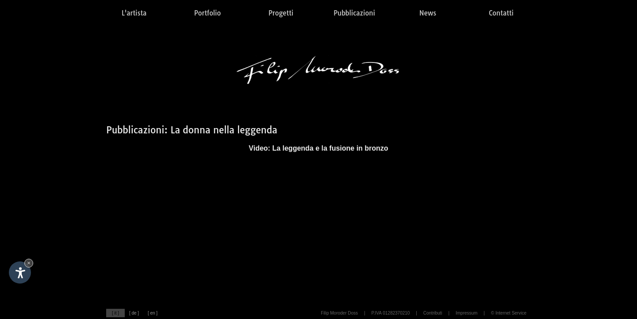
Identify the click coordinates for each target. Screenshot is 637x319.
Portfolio (207, 13)
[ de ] (134, 313)
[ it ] (115, 313)
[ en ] (152, 313)
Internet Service (510, 313)
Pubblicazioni (354, 13)
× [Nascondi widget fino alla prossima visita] (29, 263)
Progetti (281, 13)
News (427, 13)
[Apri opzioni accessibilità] (20, 272)
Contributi (432, 313)
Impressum (466, 313)
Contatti (501, 13)
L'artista (134, 13)
